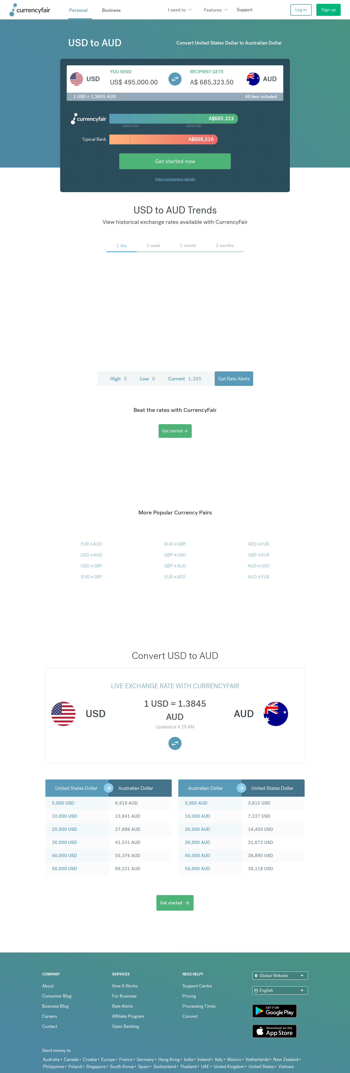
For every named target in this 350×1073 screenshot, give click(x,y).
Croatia (90, 1059)
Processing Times (198, 1006)
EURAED (175, 577)
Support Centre (197, 986)
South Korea (122, 1066)
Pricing (189, 996)
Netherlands (257, 1059)
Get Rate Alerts (234, 379)
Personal (78, 10)
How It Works (125, 986)
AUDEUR (258, 577)
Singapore (96, 1066)
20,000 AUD (197, 829)
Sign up (328, 10)
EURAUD (91, 544)
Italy (219, 1059)
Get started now (175, 161)
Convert (190, 1016)
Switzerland (164, 1066)
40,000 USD (64, 855)
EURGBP (91, 577)
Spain (143, 1066)
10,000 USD (64, 816)
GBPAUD (175, 566)
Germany (145, 1059)
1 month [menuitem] (188, 245)
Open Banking (125, 1026)
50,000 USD (64, 869)
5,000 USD (63, 803)
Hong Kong (168, 1059)
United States (261, 1066)
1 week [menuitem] (153, 245)
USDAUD (91, 555)
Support (244, 10)
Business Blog (55, 1006)
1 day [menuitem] (121, 245)
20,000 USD (64, 829)
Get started (175, 431)
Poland (75, 1066)
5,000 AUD (196, 803)
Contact (49, 1026)
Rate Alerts (122, 1006)
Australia (51, 1059)
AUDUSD (259, 566)
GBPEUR (258, 555)
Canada (71, 1059)
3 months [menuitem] (225, 245)
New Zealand (285, 1059)
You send (121, 72)
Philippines (53, 1066)
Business (111, 10)
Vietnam (286, 1066)
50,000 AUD (197, 869)
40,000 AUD (197, 855)
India (188, 1059)
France (125, 1059)
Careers (49, 1016)
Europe (108, 1059)
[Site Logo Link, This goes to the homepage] (37, 9)
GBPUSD (175, 555)
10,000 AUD (197, 816)
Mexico (234, 1059)
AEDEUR (258, 544)
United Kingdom (229, 1066)
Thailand (188, 1066)
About (48, 986)
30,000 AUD (197, 842)
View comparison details (175, 179)
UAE (205, 1066)
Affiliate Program (128, 1016)
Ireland (204, 1059)
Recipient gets (206, 72)
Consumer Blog (56, 996)
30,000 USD (64, 842)
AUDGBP (175, 544)
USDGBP (91, 566)
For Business (124, 996)
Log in (301, 10)
